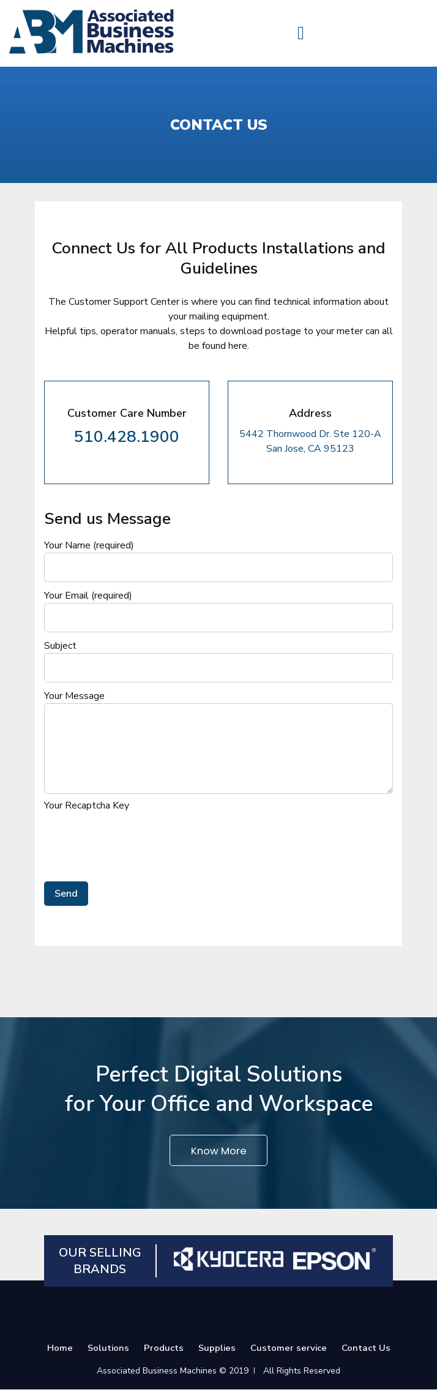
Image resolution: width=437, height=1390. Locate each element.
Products (164, 1348)
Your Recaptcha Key (86, 805)
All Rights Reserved (301, 1371)
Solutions (108, 1348)
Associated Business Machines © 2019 (172, 1371)
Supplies (217, 1348)
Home (59, 1348)
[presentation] (137, 840)
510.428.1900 (126, 436)
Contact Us (366, 1348)
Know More (218, 1150)
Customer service (289, 1348)
